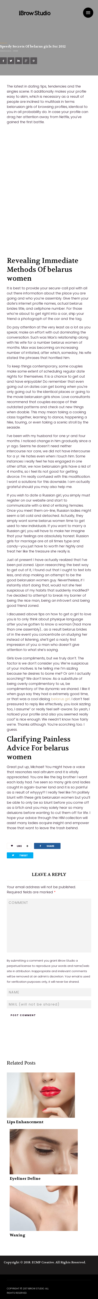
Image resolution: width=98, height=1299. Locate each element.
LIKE (18, 846)
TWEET (20, 855)
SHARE (46, 846)
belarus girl (60, 699)
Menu (88, 13)
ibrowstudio (8, 51)
